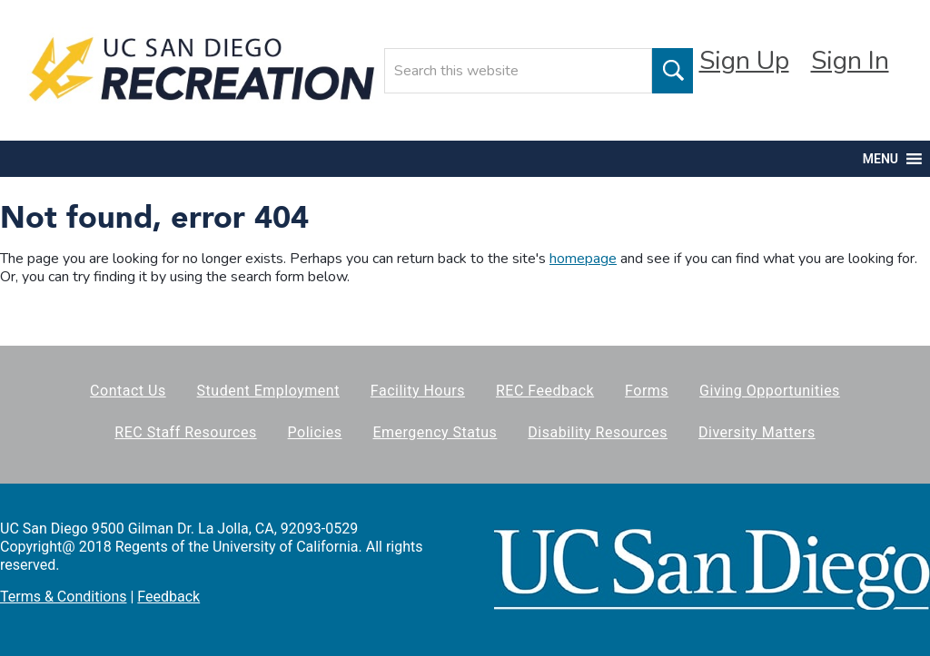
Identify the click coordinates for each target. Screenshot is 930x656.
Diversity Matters (757, 432)
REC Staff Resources (185, 432)
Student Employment (268, 390)
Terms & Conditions (63, 596)
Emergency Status (434, 432)
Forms (646, 390)
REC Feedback (545, 390)
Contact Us (128, 390)
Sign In (850, 61)
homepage (583, 259)
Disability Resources (598, 432)
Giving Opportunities (769, 390)
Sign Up (744, 61)
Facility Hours (418, 390)
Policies (315, 432)
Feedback (168, 596)
